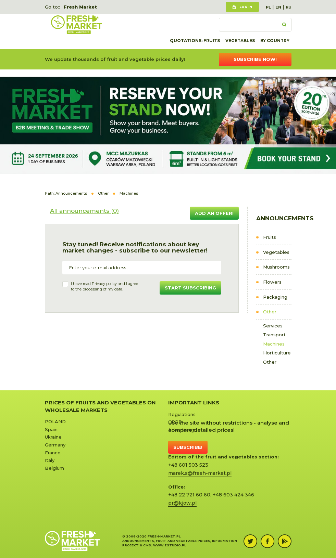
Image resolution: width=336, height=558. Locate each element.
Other (269, 311)
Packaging (275, 297)
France (53, 452)
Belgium (54, 468)
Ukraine (53, 437)
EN (278, 7)
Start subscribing (190, 287)
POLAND (55, 421)
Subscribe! (187, 447)
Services (273, 325)
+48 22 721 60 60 (189, 495)
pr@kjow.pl (182, 503)
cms (147, 545)
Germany (55, 444)
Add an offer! (214, 213)
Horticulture (277, 352)
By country (274, 40)
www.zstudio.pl (169, 545)
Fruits (269, 237)
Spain (51, 429)
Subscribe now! (255, 59)
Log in (245, 7)
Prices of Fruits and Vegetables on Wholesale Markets (100, 406)
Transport (274, 334)
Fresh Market (80, 7)
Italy (49, 460)
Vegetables (240, 40)
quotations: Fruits (195, 40)
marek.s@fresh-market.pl (200, 473)
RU (288, 7)
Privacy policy (104, 283)
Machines (274, 344)
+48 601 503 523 (188, 465)
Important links (193, 402)
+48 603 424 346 (233, 495)
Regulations (182, 414)
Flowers (272, 282)
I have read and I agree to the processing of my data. (104, 286)
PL (268, 7)
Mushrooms (276, 267)
